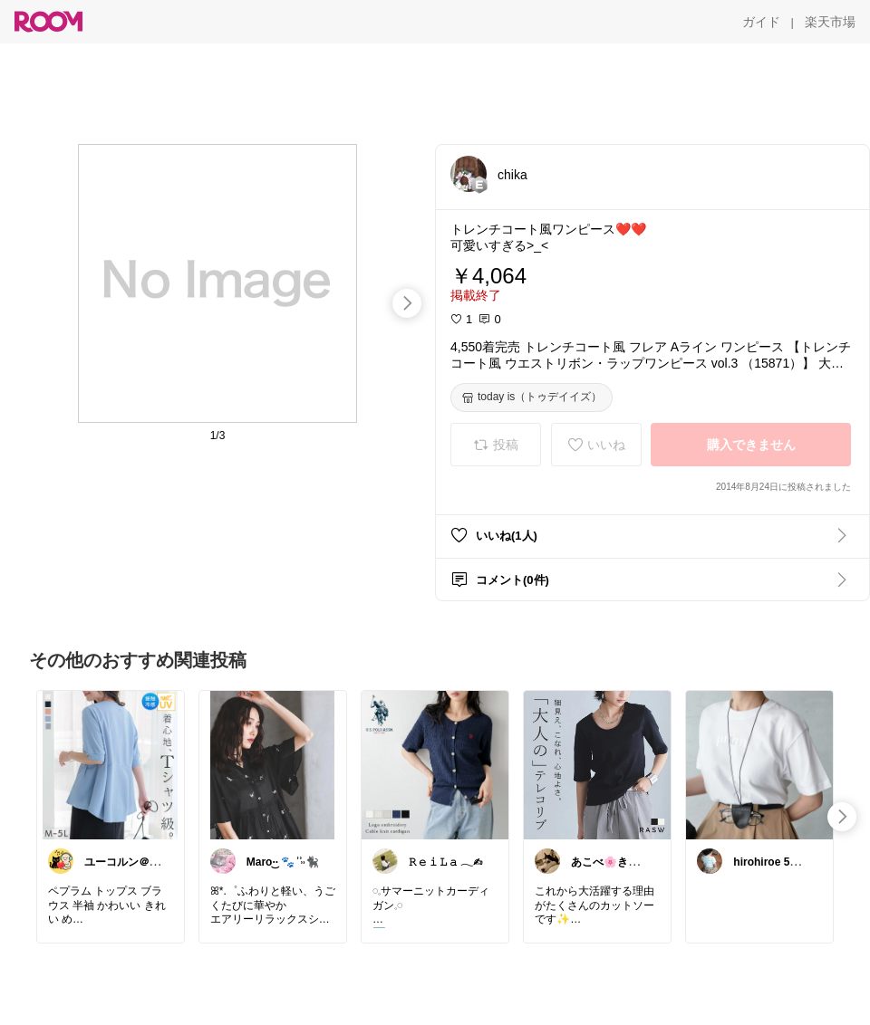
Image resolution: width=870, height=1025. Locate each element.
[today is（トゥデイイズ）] (531, 397)
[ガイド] (761, 22)
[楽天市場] (830, 22)
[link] (110, 764)
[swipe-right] (406, 303)
